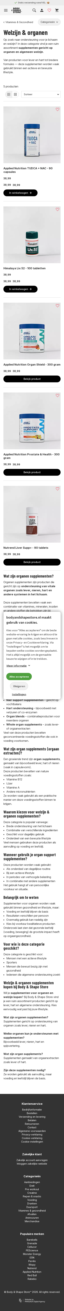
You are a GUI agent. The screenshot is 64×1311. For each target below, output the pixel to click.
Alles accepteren (19, 676)
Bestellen (32, 1113)
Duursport (32, 1207)
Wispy (32, 1264)
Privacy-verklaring (32, 1134)
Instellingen (19, 694)
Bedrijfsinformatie (32, 1109)
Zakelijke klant (32, 1154)
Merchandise (32, 1221)
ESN (32, 1257)
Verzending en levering (32, 1116)
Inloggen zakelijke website (32, 1163)
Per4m (32, 1261)
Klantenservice (32, 1103)
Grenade (32, 1243)
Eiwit (32, 1185)
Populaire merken (32, 1234)
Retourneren (32, 1123)
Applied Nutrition (32, 1271)
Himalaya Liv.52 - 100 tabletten (24, 268)
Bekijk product (32, 378)
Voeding (32, 1199)
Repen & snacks (32, 1196)
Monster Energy (32, 1254)
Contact (32, 1127)
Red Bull (32, 1275)
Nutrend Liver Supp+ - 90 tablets (25, 547)
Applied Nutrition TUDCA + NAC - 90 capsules (28, 170)
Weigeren (19, 686)
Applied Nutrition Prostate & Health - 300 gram (31, 456)
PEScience (32, 1250)
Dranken (32, 1203)
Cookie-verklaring (32, 1138)
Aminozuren (32, 1217)
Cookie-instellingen (32, 1141)
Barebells (32, 1239)
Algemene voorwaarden (32, 1131)
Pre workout (32, 1189)
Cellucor (32, 1246)
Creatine (32, 1192)
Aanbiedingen (32, 1182)
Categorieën (32, 1176)
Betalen (32, 1120)
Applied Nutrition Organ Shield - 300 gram (31, 364)
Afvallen (32, 1214)
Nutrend (32, 1268)
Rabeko (32, 1278)
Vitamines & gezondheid (32, 1210)
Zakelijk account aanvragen (32, 1160)
